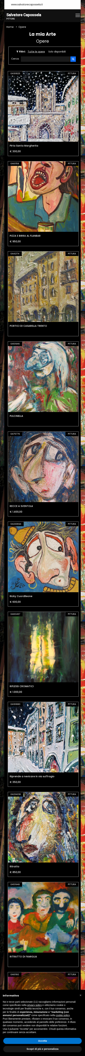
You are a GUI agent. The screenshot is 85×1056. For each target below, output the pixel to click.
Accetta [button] (42, 1040)
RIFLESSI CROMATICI (22, 686)
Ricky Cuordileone (21, 596)
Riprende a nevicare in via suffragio (32, 776)
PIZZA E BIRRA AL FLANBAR (25, 236)
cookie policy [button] (63, 1015)
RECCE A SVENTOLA (21, 506)
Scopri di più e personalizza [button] (42, 1049)
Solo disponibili (57, 51)
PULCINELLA (16, 416)
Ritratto (14, 866)
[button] (80, 995)
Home (10, 27)
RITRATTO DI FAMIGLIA (23, 956)
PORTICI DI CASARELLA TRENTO (28, 326)
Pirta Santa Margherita (24, 145)
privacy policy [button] (34, 1005)
